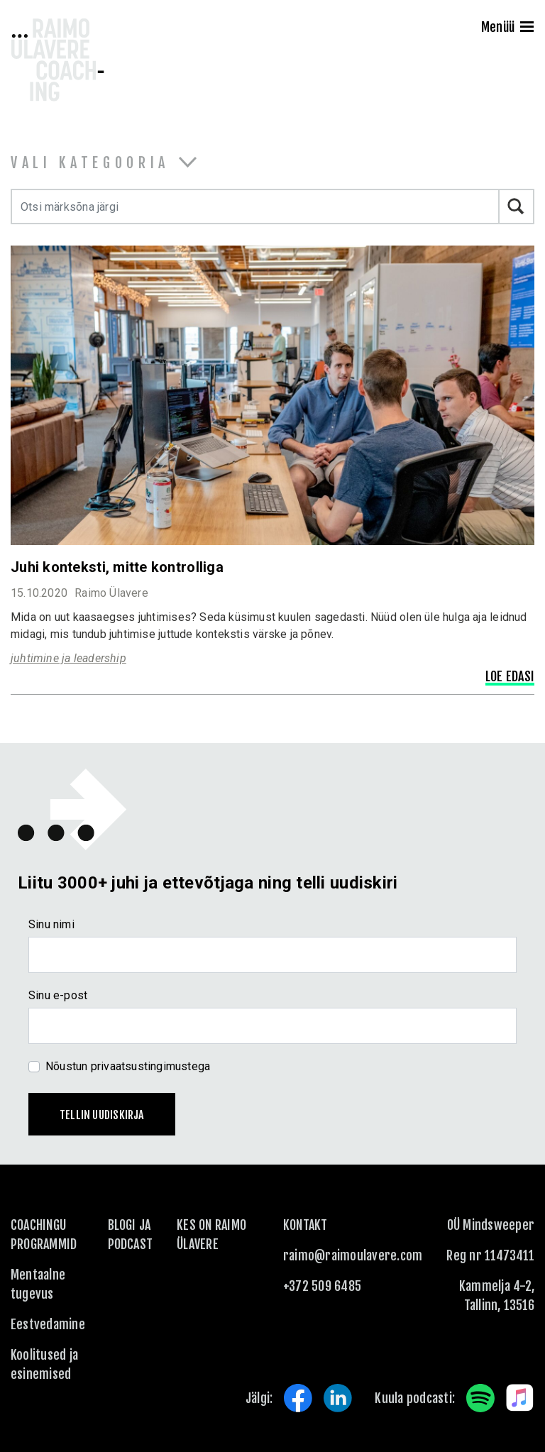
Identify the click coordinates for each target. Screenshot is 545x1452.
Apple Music (520, 1398)
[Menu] (527, 28)
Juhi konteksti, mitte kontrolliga (117, 567)
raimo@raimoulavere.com (352, 1255)
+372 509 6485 (322, 1286)
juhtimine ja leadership (68, 658)
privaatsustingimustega (151, 1066)
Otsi (516, 206)
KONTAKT (305, 1225)
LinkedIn (338, 1398)
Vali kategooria (90, 163)
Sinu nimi (51, 924)
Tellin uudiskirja (102, 1115)
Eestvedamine (48, 1324)
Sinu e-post (57, 995)
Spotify (480, 1398)
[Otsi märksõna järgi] (255, 206)
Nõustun (127, 1066)
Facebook (298, 1398)
